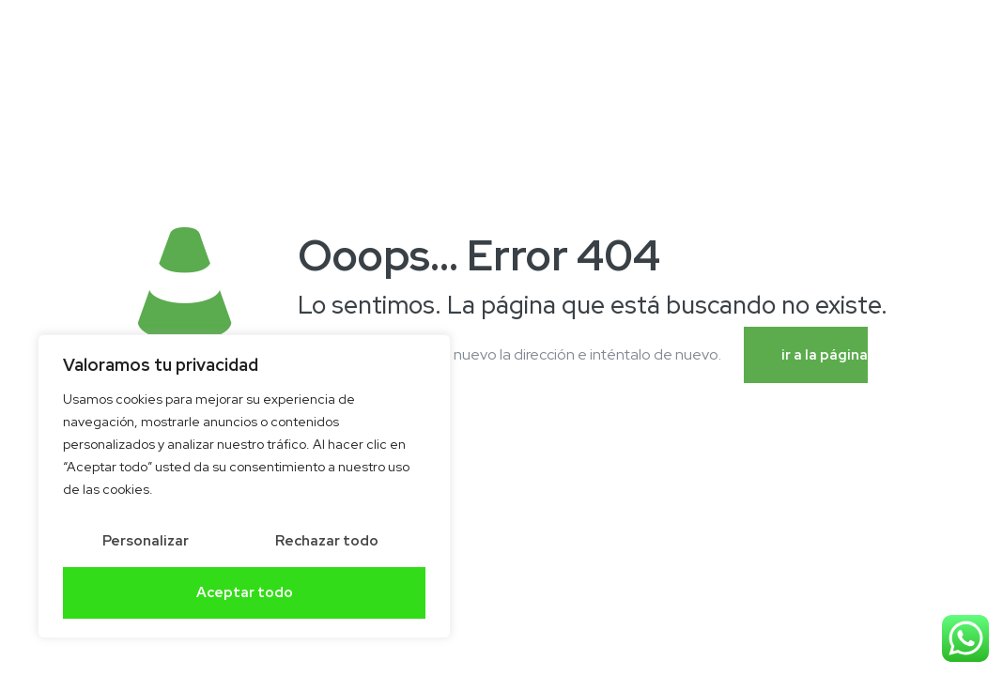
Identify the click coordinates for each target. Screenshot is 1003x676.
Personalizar (145, 540)
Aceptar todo (244, 592)
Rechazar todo (326, 540)
